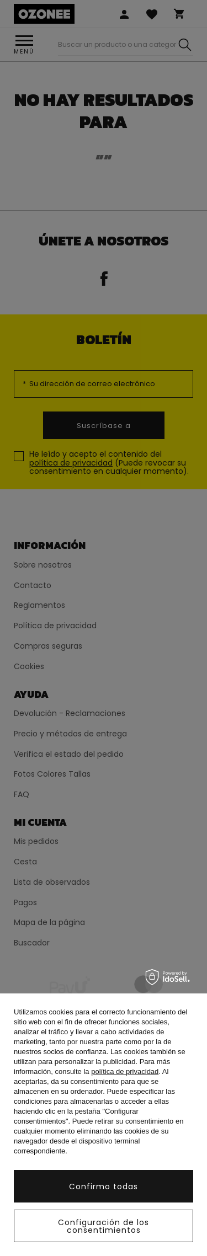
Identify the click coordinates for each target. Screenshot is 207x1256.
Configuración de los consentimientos (103, 1226)
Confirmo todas (103, 1186)
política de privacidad (124, 1071)
